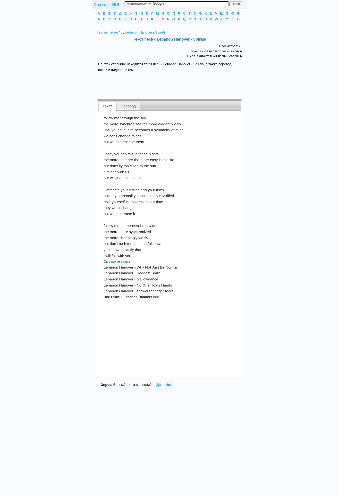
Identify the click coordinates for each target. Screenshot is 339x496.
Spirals (160, 32)
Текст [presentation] (107, 106)
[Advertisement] (173, 86)
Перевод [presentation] (128, 106)
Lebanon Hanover (138, 32)
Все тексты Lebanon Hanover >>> (131, 297)
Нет (169, 385)
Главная (101, 4)
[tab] (107, 106)
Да (158, 385)
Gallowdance (147, 279)
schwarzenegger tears (155, 291)
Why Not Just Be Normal (157, 267)
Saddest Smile (149, 273)
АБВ (115, 4)
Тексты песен (107, 32)
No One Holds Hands (154, 285)
